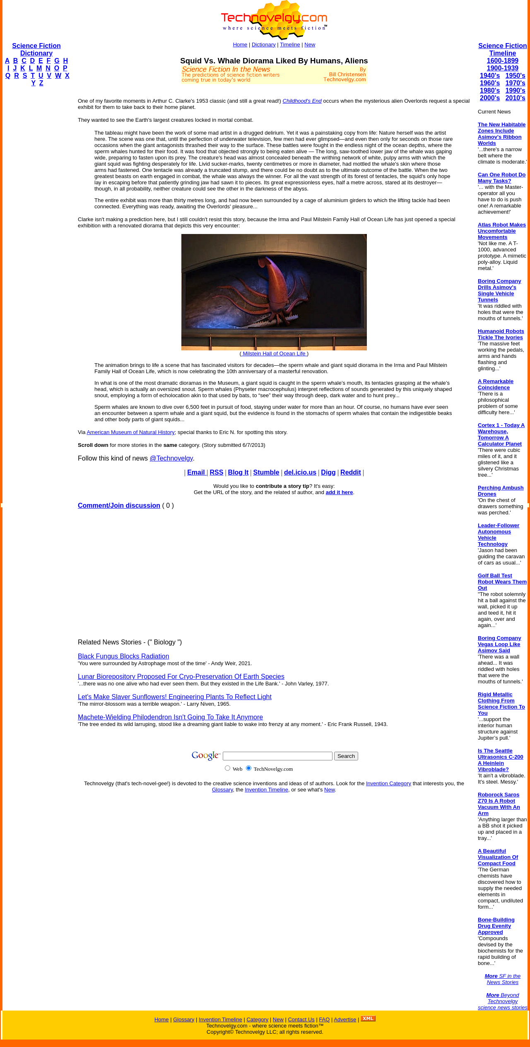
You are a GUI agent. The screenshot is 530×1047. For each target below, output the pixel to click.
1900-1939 (503, 68)
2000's (490, 97)
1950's (515, 75)
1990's (515, 90)
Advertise (345, 1019)
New (309, 44)
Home (240, 44)
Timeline (290, 44)
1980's (490, 90)
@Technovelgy (171, 458)
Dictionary (264, 44)
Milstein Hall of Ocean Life (274, 353)
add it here (339, 492)
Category (257, 1019)
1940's (490, 75)
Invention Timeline (266, 789)
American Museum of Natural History (130, 432)
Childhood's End (302, 101)
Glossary (222, 789)
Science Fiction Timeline (502, 49)
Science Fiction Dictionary (36, 49)
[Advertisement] (35, 218)
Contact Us (301, 1019)
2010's (515, 97)
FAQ (324, 1019)
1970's (515, 83)
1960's (490, 83)
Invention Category (388, 783)
